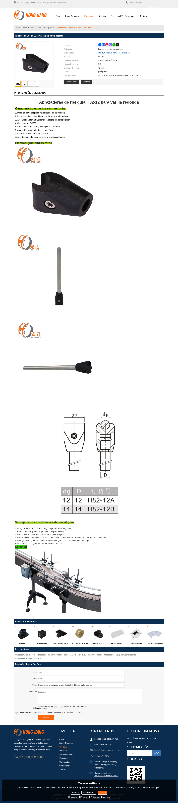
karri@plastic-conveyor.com (106, 750)
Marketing (105, 797)
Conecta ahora (72, 82)
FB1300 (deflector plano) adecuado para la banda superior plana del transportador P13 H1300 (117, 644)
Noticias (102, 16)
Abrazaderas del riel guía (25, 655)
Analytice (83, 797)
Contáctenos (64, 766)
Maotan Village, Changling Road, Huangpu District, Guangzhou (41, 3)
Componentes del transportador (42, 28)
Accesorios (42, 708)
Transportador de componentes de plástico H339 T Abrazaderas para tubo (98, 644)
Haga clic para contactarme (106, 775)
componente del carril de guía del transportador (83, 655)
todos (25, 28)
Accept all (102, 792)
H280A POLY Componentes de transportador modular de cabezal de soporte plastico (23, 644)
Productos (88, 16)
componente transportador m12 (28, 659)
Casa (58, 16)
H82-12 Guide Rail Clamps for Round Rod (114, 53)
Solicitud (63, 769)
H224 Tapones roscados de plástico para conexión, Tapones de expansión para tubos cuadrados (42, 644)
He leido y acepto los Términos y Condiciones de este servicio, (50, 712)
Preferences (94, 797)
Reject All (75, 792)
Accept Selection (89, 792)
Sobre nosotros (72, 16)
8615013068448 (101, 756)
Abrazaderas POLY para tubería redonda (120, 655)
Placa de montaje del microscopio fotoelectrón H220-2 (60, 644)
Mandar (46, 717)
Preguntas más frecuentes (123, 16)
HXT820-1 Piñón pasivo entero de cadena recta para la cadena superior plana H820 (80, 644)
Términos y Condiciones (75, 712)
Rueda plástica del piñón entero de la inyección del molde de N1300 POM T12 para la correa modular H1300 (136, 644)
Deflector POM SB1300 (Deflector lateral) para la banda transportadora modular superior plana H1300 (155, 644)
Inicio (18, 28)
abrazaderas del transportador (49, 655)
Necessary (73, 797)
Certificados (145, 16)
